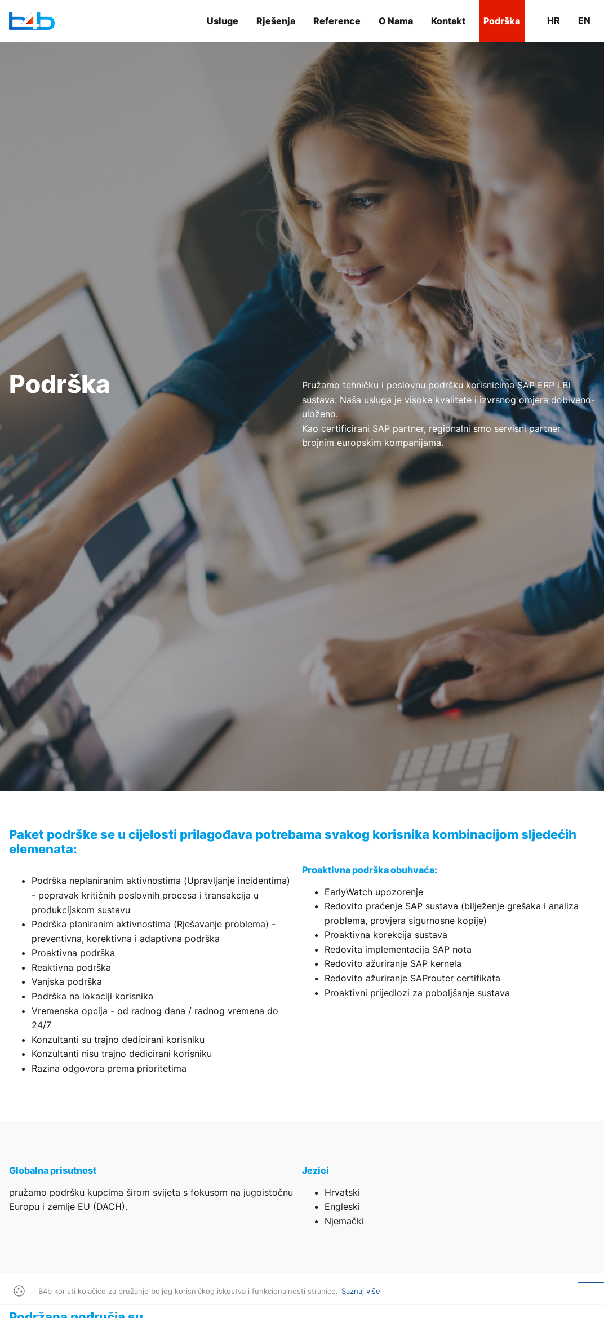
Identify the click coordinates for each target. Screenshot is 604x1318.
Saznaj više (360, 1290)
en (584, 20)
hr (553, 20)
